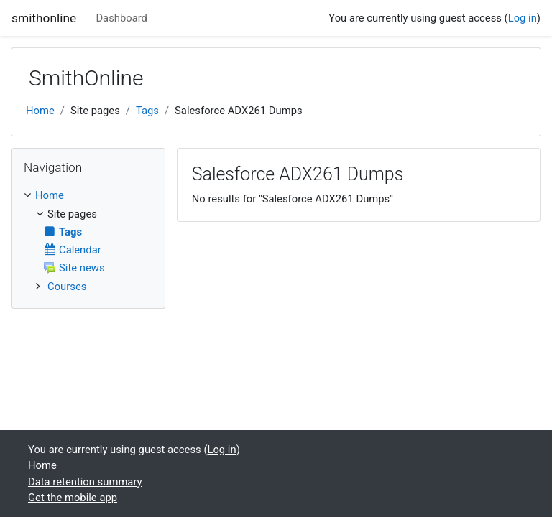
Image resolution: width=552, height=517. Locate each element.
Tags (147, 110)
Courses (66, 286)
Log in (522, 17)
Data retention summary (85, 481)
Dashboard (121, 17)
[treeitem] (88, 195)
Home (40, 110)
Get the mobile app (72, 497)
